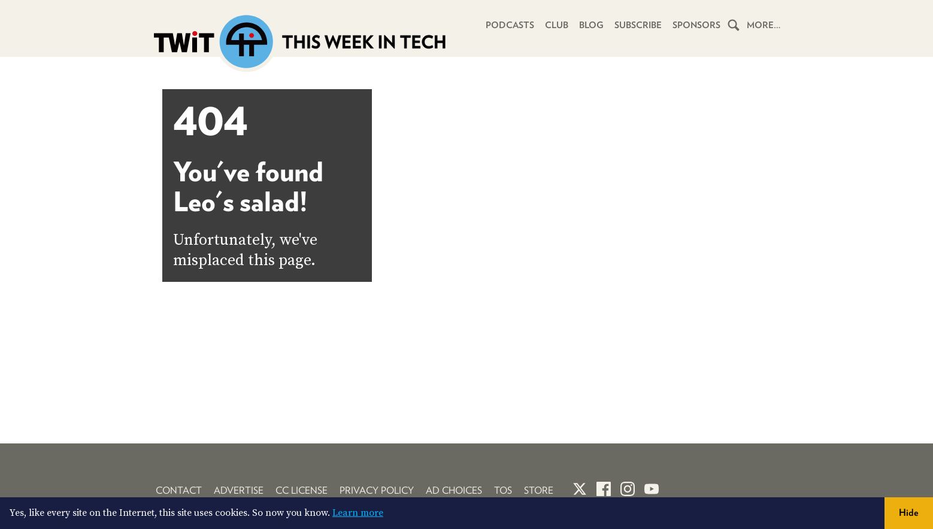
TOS (503, 490)
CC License (301, 490)
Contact (179, 490)
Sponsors (696, 25)
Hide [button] (909, 512)
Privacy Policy (377, 490)
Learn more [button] (357, 513)
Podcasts (510, 25)
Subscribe (638, 25)
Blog (591, 25)
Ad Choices (454, 490)
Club (556, 25)
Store (538, 490)
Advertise (238, 490)
